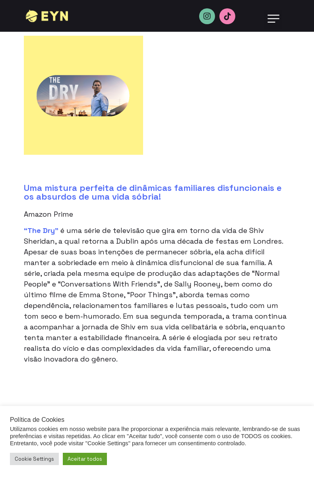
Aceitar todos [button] (85, 459)
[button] (273, 19)
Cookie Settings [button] (34, 459)
